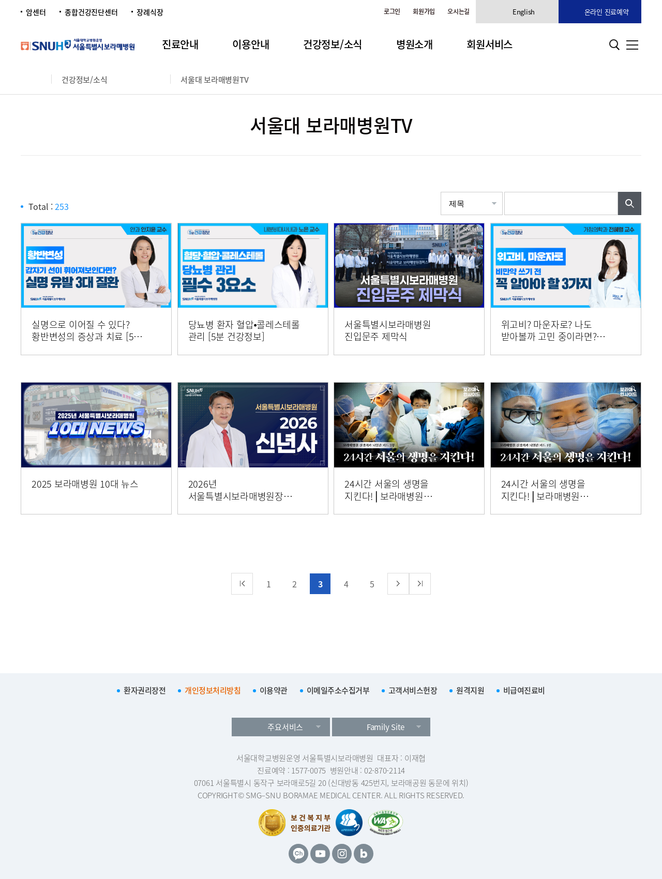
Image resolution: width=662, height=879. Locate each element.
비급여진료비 (524, 690)
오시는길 (458, 11)
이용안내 (250, 44)
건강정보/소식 (332, 44)
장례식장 (150, 12)
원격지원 (470, 690)
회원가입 (424, 11)
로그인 (392, 11)
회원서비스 (490, 44)
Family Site (385, 727)
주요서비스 (285, 727)
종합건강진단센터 (91, 12)
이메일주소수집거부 (338, 690)
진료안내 (180, 44)
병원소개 (414, 44)
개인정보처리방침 (212, 690)
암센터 (36, 12)
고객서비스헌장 (413, 690)
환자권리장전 (145, 690)
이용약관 (274, 690)
